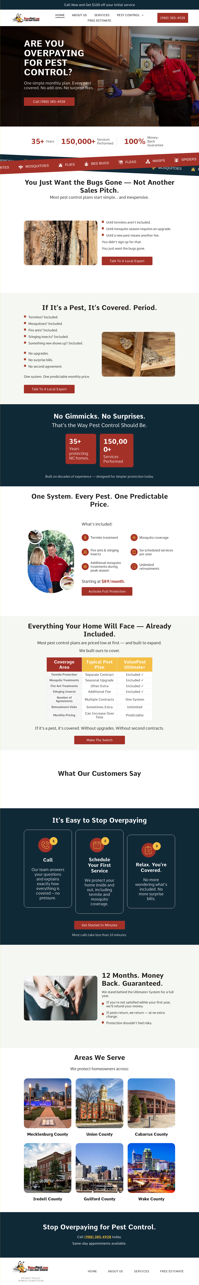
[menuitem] (60, 15)
